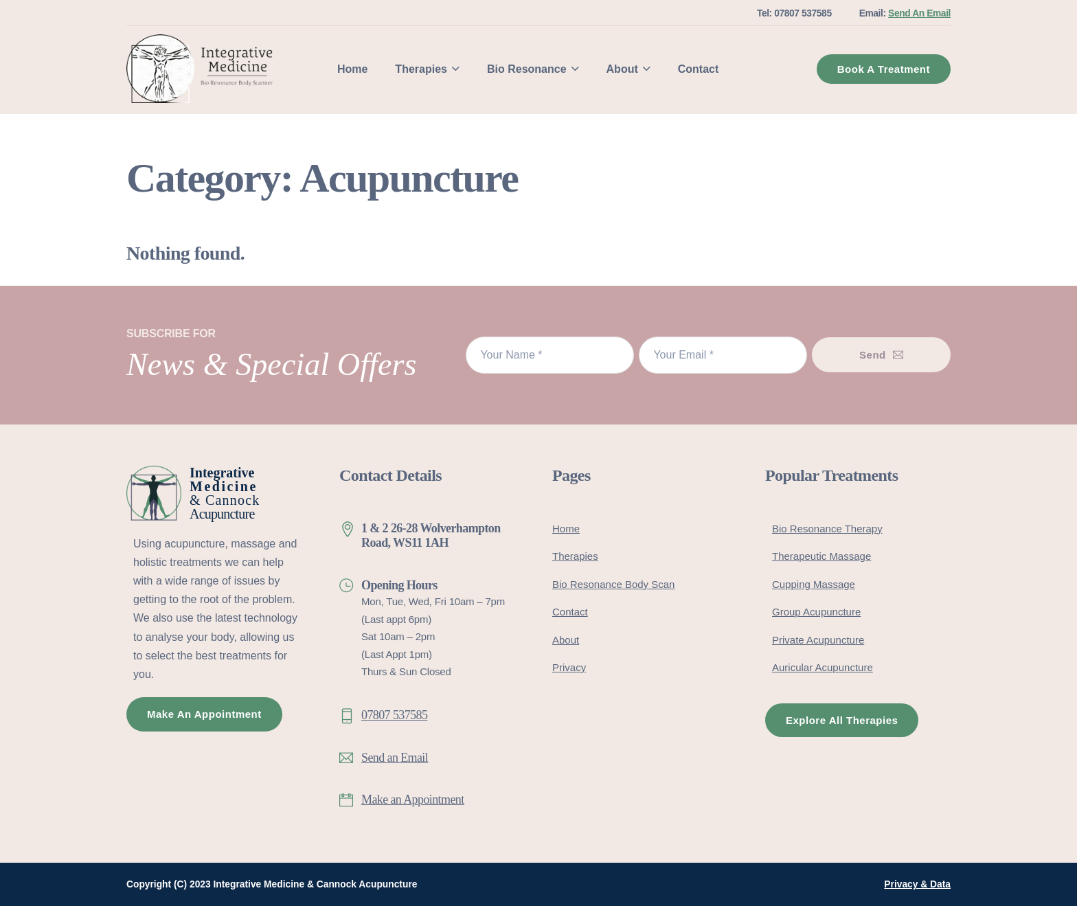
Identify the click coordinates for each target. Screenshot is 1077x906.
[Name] (550, 355)
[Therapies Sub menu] (456, 68)
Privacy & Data (917, 884)
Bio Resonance (527, 69)
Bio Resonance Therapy (827, 528)
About (622, 69)
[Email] (723, 355)
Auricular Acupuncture (822, 667)
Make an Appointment (412, 799)
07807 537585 (394, 715)
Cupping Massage (813, 584)
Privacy (569, 667)
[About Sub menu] (646, 68)
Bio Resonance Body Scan (613, 584)
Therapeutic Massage (821, 556)
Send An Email (919, 13)
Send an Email (394, 758)
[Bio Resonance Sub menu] (575, 68)
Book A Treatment (883, 69)
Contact (698, 69)
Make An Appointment (204, 714)
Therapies (421, 69)
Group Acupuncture (816, 612)
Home (352, 69)
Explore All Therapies (842, 720)
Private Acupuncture (818, 640)
